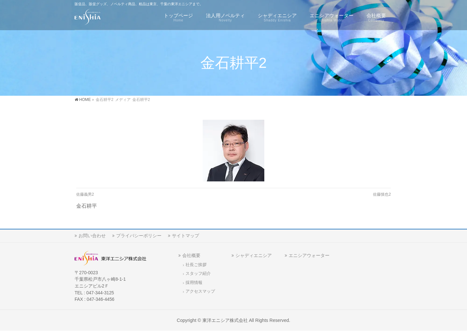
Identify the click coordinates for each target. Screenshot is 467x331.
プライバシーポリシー (139, 235)
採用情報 (194, 282)
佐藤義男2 (85, 194)
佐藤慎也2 (382, 194)
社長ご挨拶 (196, 265)
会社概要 (191, 255)
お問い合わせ (92, 235)
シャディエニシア (253, 255)
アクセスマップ (200, 291)
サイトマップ (185, 235)
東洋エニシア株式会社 (225, 320)
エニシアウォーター (309, 255)
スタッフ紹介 (198, 273)
